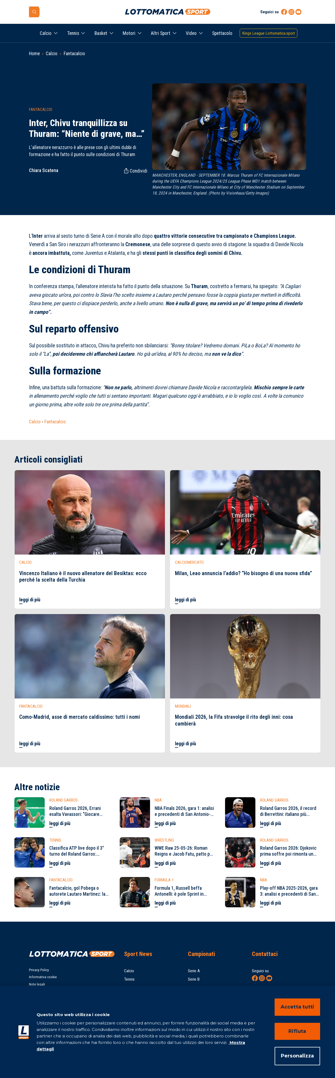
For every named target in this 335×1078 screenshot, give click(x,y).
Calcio (45, 33)
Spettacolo (222, 33)
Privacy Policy (39, 970)
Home (34, 53)
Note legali (37, 984)
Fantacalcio (74, 53)
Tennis (73, 33)
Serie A (194, 970)
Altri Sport (160, 33)
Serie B (194, 979)
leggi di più (29, 599)
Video (191, 33)
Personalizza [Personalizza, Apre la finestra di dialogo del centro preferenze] (297, 1056)
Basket (101, 33)
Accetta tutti (297, 1007)
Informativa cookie (43, 977)
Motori (129, 33)
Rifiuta (297, 1031)
